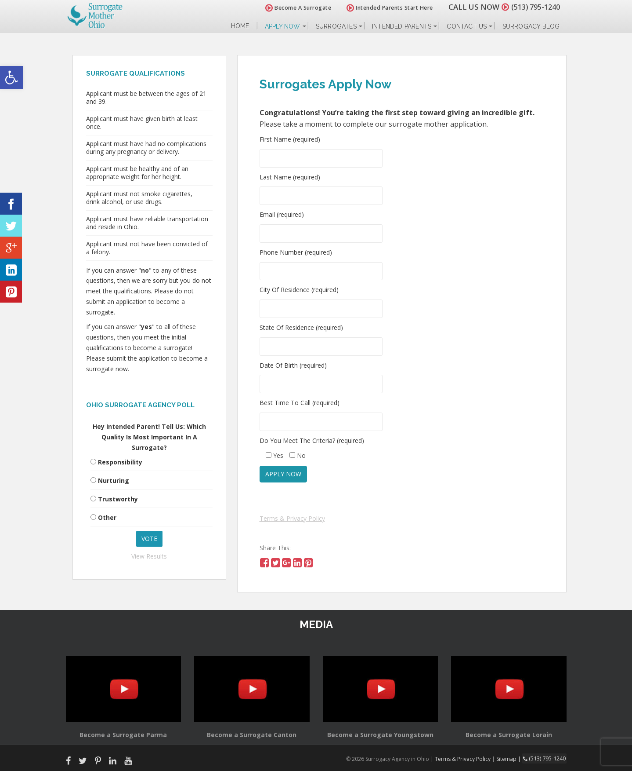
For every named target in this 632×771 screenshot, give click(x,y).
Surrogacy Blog (531, 26)
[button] (11, 77)
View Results (149, 556)
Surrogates (336, 26)
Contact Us (467, 26)
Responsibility (120, 462)
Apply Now (282, 26)
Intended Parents (401, 26)
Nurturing (113, 480)
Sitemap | (511, 758)
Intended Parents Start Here (385, 7)
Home (240, 26)
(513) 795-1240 (533, 7)
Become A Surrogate (293, 7)
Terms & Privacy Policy (292, 518)
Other (107, 517)
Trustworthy (118, 499)
